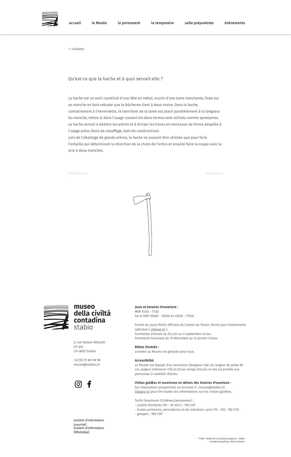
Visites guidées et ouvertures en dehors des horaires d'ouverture (182, 383)
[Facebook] (89, 384)
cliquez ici (158, 329)
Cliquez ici (142, 392)
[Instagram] (78, 384)
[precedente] (83, 173)
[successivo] (211, 173)
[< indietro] (83, 48)
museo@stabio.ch (212, 387)
